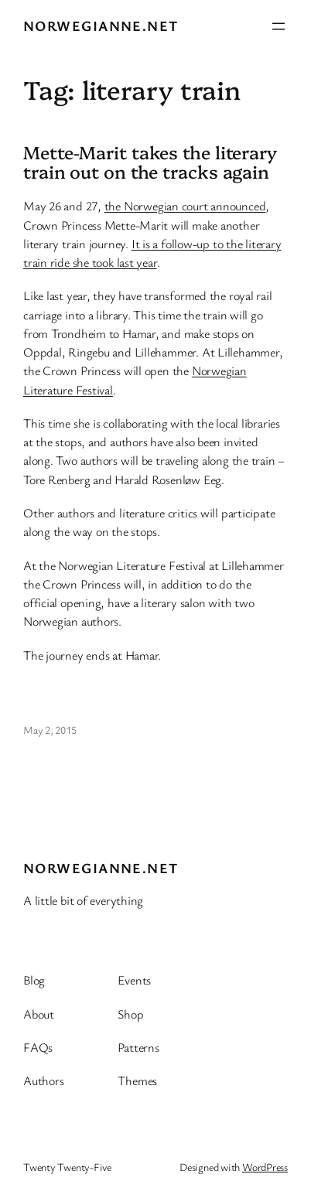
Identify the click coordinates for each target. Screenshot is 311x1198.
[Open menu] (278, 26)
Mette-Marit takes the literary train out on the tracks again (150, 162)
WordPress (265, 1166)
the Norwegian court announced (185, 205)
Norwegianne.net (101, 25)
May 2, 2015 (50, 729)
